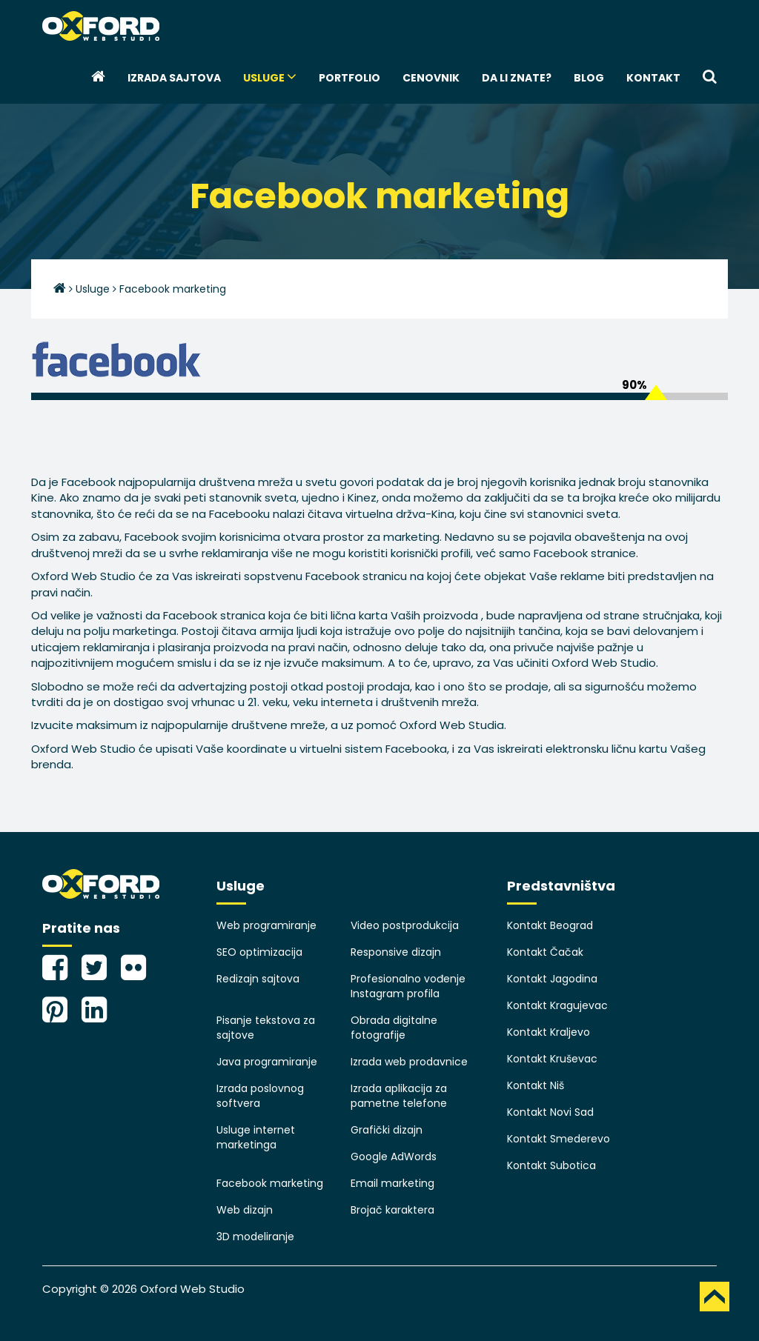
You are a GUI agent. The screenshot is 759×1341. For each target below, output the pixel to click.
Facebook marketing (269, 1183)
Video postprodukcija (405, 925)
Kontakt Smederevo (558, 1138)
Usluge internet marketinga (255, 1137)
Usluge (269, 77)
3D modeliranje (255, 1236)
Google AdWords (394, 1156)
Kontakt (653, 77)
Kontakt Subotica (551, 1165)
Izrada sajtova (174, 77)
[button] (710, 78)
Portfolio (349, 77)
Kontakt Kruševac (552, 1058)
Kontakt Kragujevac (557, 1005)
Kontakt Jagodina (552, 978)
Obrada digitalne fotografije (394, 1027)
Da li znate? (516, 77)
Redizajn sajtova (257, 978)
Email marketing (392, 1183)
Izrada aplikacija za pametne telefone (399, 1096)
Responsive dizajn (396, 952)
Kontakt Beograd (550, 925)
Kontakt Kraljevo (548, 1032)
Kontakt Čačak (545, 952)
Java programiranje (266, 1061)
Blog (589, 77)
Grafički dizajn (386, 1129)
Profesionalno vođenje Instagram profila (408, 986)
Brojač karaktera (392, 1209)
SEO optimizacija (259, 952)
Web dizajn (244, 1209)
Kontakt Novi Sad (550, 1112)
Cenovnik (431, 77)
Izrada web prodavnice (409, 1061)
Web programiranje (266, 925)
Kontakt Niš (535, 1085)
